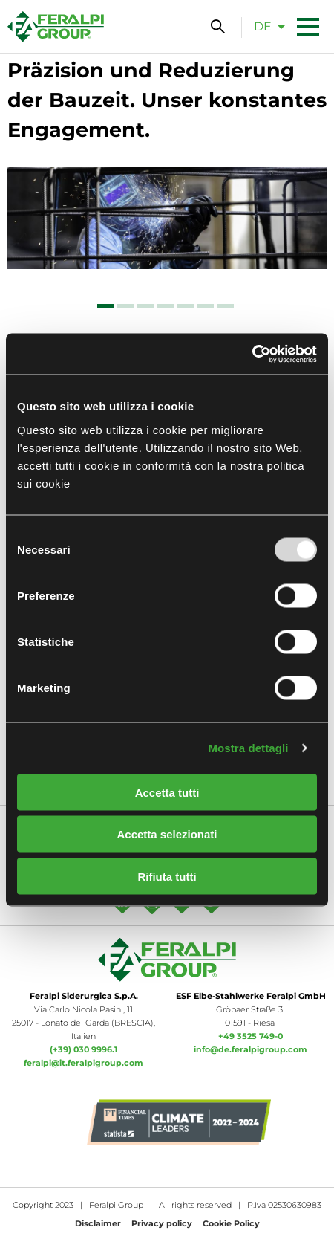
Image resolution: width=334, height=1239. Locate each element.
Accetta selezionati (167, 834)
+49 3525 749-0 (250, 1036)
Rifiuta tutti (166, 876)
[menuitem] (265, 26)
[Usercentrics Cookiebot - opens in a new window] (252, 353)
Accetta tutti (167, 792)
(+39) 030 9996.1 (83, 1049)
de (263, 26)
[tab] (105, 306)
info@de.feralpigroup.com (250, 1049)
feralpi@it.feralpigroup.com (83, 1063)
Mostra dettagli (248, 748)
